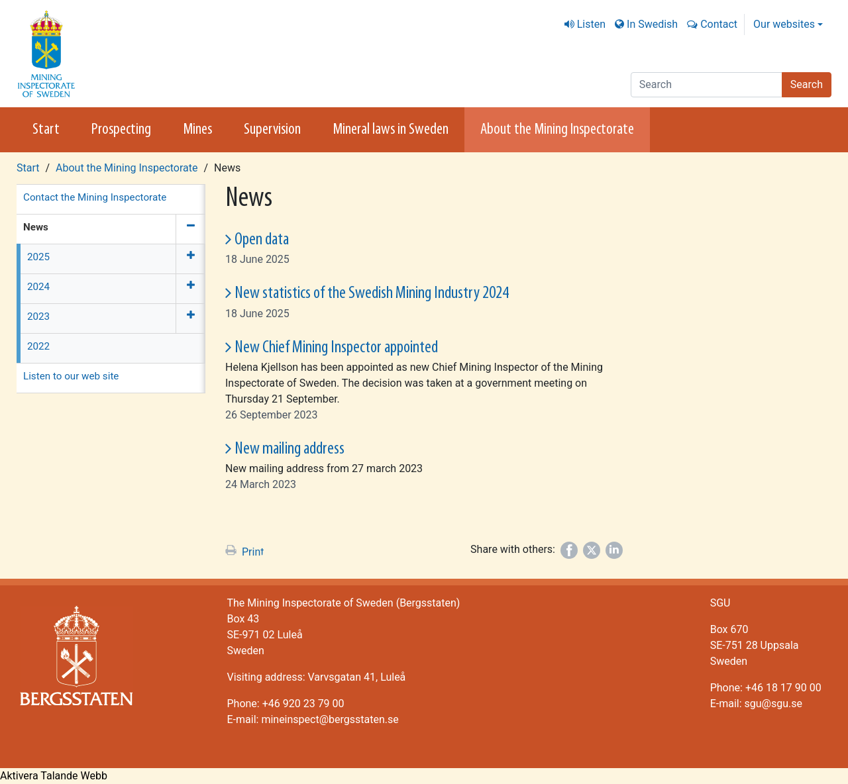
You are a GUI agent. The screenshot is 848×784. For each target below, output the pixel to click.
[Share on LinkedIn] (614, 550)
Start (46, 130)
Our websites (784, 24)
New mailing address (289, 449)
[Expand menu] (190, 258)
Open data (262, 240)
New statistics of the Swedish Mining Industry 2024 (372, 294)
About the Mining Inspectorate (557, 130)
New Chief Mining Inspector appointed (336, 348)
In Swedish (652, 24)
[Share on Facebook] (569, 550)
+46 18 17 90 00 (783, 687)
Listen (591, 24)
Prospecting (121, 130)
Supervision (272, 130)
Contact (718, 24)
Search (806, 84)
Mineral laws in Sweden (391, 130)
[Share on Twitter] (591, 550)
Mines (197, 130)
